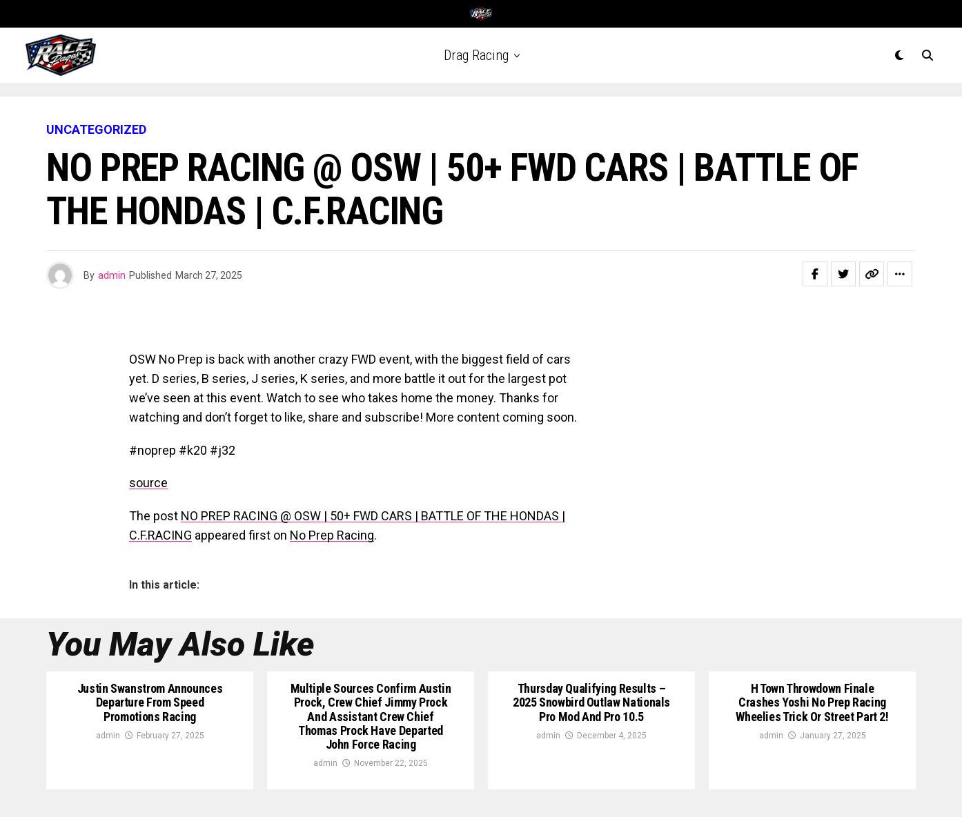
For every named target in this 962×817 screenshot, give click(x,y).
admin (112, 275)
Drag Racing (476, 55)
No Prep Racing (332, 535)
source (148, 482)
